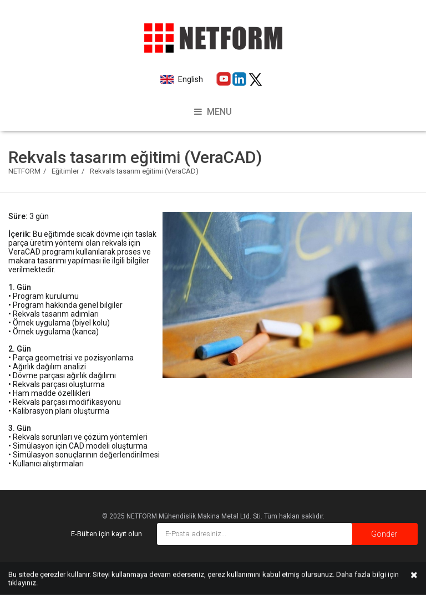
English (189, 79)
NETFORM (24, 171)
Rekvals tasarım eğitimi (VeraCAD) (144, 171)
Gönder (384, 534)
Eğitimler (65, 171)
